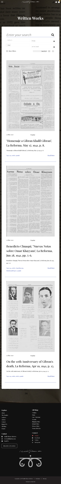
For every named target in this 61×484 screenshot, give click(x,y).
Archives (4, 409)
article (13, 155)
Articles (4, 412)
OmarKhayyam (19, 268)
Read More (51, 155)
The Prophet (5, 407)
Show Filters (12, 51)
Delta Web (33, 481)
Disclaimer (38, 478)
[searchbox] (18, 40)
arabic (13, 376)
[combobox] (18, 40)
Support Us (4, 416)
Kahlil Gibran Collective (28, 478)
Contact (4, 414)
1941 (10, 155)
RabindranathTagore (11, 271)
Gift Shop (4, 418)
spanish (18, 155)
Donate (3, 420)
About (3, 405)
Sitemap (44, 478)
